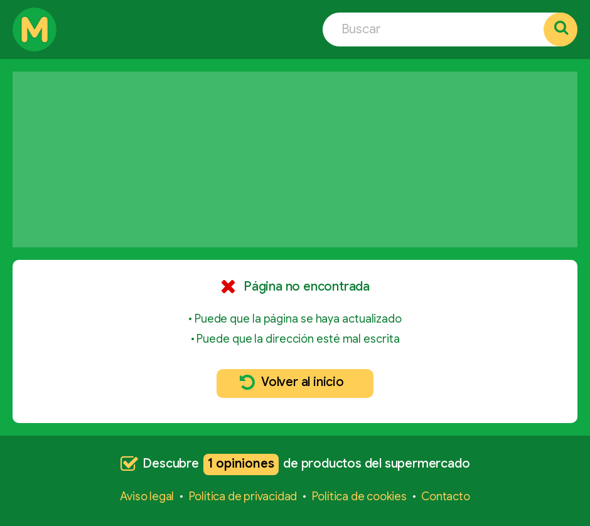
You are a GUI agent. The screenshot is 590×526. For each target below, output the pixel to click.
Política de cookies (359, 496)
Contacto (445, 496)
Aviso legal (147, 496)
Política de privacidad (243, 496)
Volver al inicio (292, 382)
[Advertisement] (295, 159)
